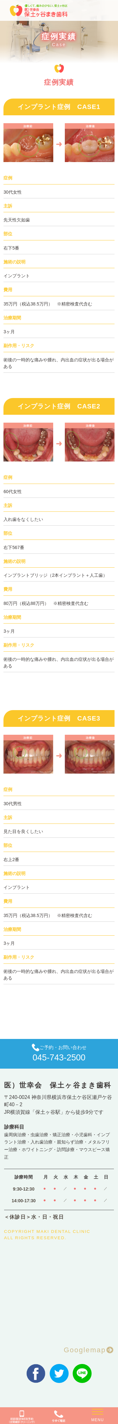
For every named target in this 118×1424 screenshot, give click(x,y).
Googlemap (85, 1350)
